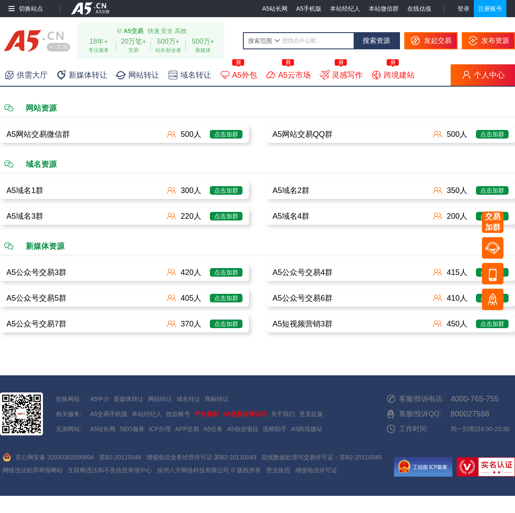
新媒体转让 (129, 398)
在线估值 (419, 8)
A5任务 (213, 428)
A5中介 (99, 398)
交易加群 (492, 222)
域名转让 (188, 398)
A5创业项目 (242, 428)
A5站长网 (275, 8)
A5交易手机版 (108, 413)
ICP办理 (160, 428)
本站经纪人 (345, 8)
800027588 (470, 414)
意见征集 (311, 413)
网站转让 (160, 398)
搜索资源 (376, 40)
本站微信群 (384, 8)
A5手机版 (308, 8)
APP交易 (187, 428)
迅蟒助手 (275, 428)
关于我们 (283, 413)
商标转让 (217, 398)
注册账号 (490, 8)
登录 (463, 8)
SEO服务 (132, 428)
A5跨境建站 (306, 428)
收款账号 (178, 413)
